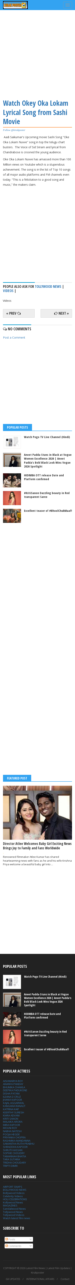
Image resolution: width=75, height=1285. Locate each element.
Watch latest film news (16, 1218)
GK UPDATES (13, 1279)
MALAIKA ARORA (12, 1121)
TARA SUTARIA (11, 1159)
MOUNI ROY (10, 1128)
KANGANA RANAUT (14, 1106)
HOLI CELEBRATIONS (15, 1199)
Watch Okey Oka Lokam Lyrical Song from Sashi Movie (35, 112)
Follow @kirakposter (14, 130)
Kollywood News (13, 1202)
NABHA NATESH (12, 1131)
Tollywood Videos (13, 1215)
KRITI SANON (10, 1118)
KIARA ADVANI (11, 1115)
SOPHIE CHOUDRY (14, 1153)
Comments (13, 1246)
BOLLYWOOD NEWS (14, 1190)
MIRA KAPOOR (11, 1125)
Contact (65, 1279)
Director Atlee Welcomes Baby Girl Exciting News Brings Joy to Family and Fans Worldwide (37, 845)
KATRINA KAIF (11, 1109)
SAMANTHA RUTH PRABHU (18, 1143)
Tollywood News (13, 1212)
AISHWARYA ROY (13, 1081)
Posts (10, 1239)
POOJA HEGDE (11, 1134)
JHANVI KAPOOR (12, 1100)
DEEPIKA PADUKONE (15, 1090)
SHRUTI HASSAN (12, 1150)
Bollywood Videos (14, 1193)
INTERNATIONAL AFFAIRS (40, 1279)
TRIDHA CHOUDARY (14, 1162)
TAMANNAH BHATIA (14, 1156)
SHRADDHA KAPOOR (15, 1147)
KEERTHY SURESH (13, 1112)
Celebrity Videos (13, 1196)
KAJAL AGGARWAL (13, 1103)
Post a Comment (14, 337)
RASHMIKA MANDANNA (16, 1140)
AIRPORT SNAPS (12, 1187)
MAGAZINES (10, 1205)
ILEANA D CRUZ (12, 1096)
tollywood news (48, 286)
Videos (8, 290)
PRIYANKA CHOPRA (14, 1137)
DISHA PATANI (11, 1093)
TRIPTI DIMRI (10, 1166)
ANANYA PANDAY (13, 1084)
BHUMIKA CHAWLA (14, 1087)
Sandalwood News (14, 1208)
